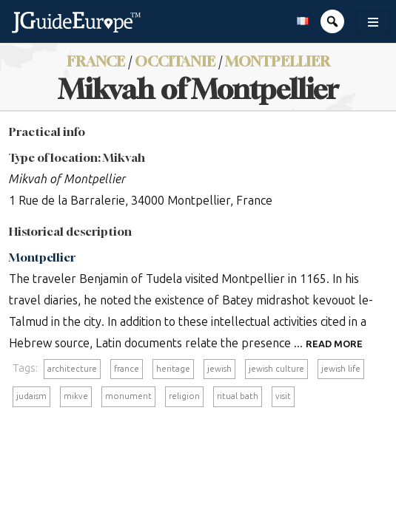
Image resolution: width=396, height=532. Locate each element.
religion (184, 396)
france (126, 369)
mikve (76, 396)
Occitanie (175, 60)
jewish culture (276, 369)
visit (283, 396)
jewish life (340, 369)
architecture (72, 369)
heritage (173, 369)
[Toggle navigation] (373, 22)
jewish (219, 369)
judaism (31, 396)
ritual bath (237, 396)
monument (128, 396)
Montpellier (277, 60)
